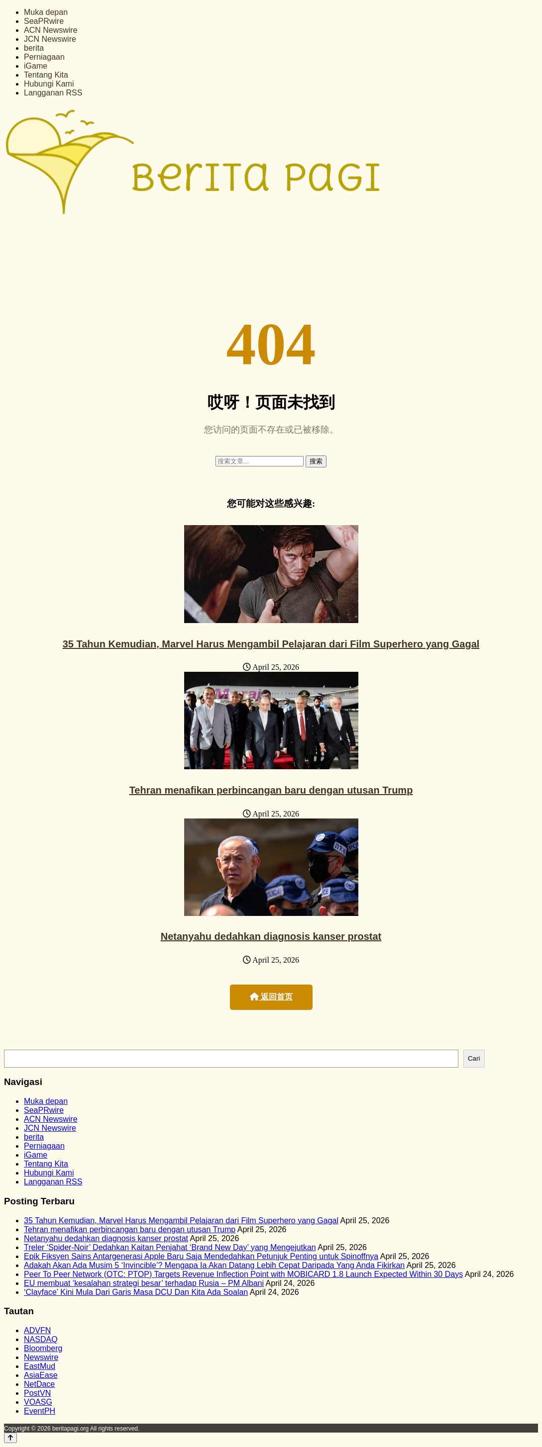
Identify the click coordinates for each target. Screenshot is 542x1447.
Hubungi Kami (49, 84)
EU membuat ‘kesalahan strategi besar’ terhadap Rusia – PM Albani (144, 1283)
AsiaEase (41, 1375)
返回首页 (271, 997)
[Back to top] (10, 1438)
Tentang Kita (46, 75)
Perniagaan (44, 57)
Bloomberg (43, 1348)
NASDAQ (41, 1339)
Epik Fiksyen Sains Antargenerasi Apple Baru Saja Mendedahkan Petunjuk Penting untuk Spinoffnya (201, 1256)
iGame (35, 66)
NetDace (39, 1384)
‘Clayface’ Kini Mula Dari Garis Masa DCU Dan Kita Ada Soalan (136, 1292)
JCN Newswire (50, 39)
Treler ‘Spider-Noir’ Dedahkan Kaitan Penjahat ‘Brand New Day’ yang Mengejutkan (170, 1247)
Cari (474, 1058)
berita (34, 48)
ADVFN (37, 1330)
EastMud (39, 1366)
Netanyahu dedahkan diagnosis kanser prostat (271, 936)
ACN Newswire (51, 30)
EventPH (39, 1411)
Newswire (41, 1357)
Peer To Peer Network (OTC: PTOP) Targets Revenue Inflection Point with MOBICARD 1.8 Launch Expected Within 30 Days (243, 1274)
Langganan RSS (53, 93)
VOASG (38, 1402)
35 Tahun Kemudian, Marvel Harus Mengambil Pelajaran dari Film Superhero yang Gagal (271, 643)
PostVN (37, 1393)
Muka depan (46, 12)
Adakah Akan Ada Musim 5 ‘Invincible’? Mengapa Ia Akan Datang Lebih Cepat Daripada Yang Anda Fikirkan (214, 1265)
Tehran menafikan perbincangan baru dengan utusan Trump (271, 790)
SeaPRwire (44, 21)
